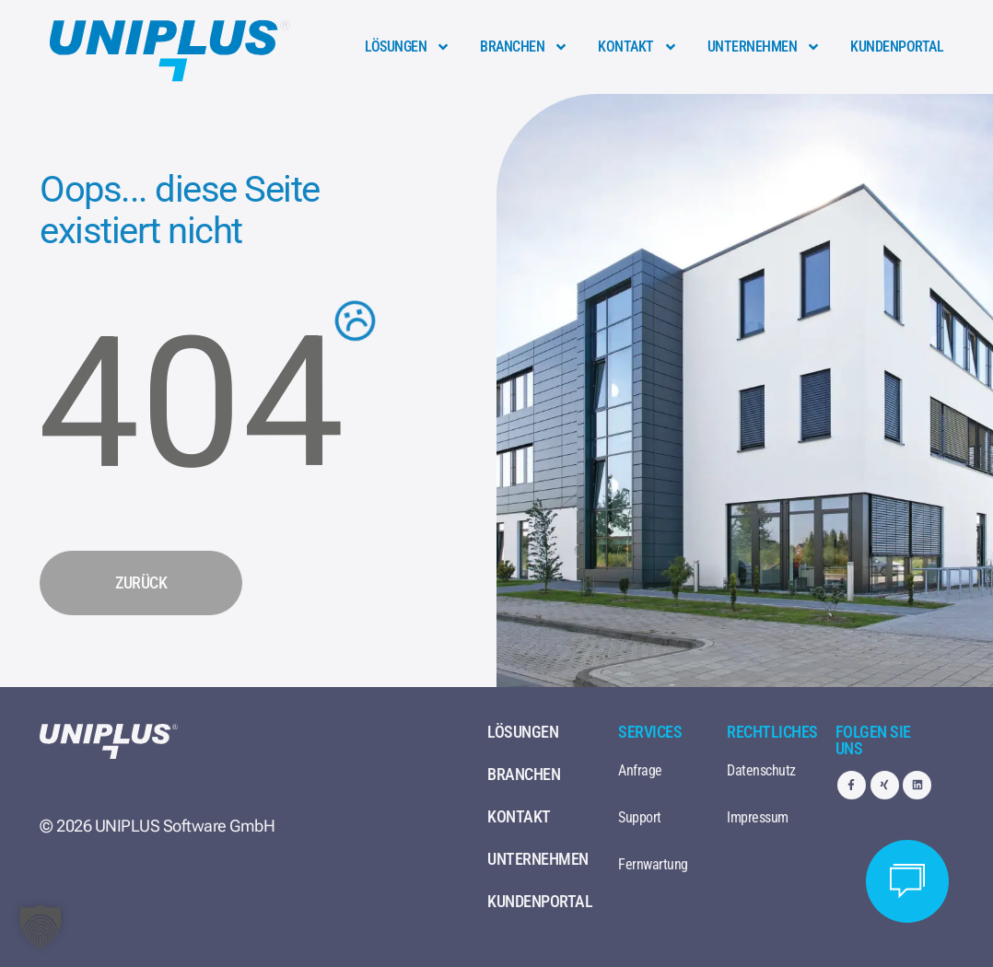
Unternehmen (764, 47)
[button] (40, 926)
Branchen (524, 47)
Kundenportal (896, 46)
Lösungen (407, 47)
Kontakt (638, 47)
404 (191, 403)
